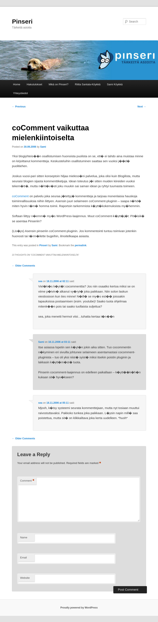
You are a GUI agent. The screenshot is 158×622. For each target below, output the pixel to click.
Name (23, 537)
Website (25, 577)
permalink (80, 245)
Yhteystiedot (20, 93)
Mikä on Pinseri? (58, 84)
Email (23, 557)
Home (16, 84)
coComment (20, 196)
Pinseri (22, 21)
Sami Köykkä (115, 84)
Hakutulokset (34, 84)
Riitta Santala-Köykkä (87, 84)
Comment (27, 481)
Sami (43, 146)
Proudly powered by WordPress (79, 607)
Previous (19, 106)
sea (40, 281)
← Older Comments (23, 265)
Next (141, 106)
